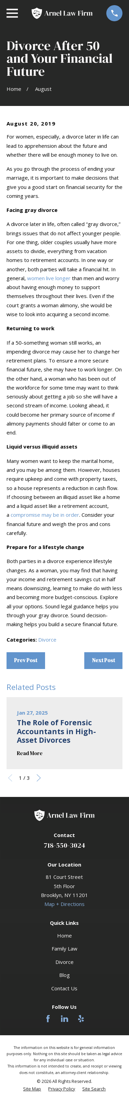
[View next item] (38, 777)
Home (64, 935)
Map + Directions (64, 903)
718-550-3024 (64, 845)
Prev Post (25, 660)
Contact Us (64, 988)
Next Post (103, 660)
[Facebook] (48, 1018)
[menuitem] (32, 1089)
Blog (64, 974)
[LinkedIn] (64, 1018)
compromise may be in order (45, 514)
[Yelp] (81, 1018)
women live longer (49, 278)
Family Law (64, 948)
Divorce (47, 639)
